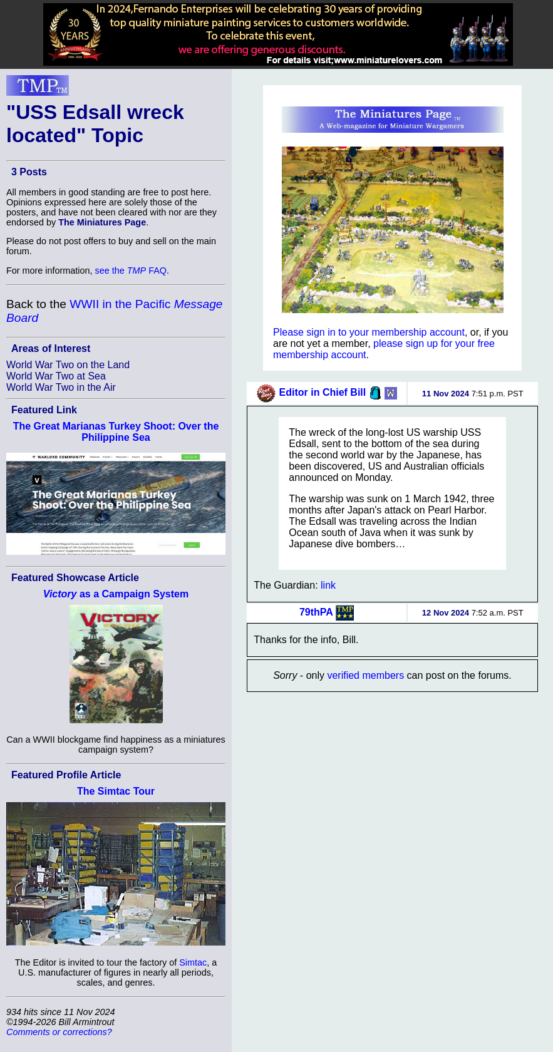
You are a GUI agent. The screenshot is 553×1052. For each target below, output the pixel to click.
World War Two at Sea (56, 376)
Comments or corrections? (59, 1032)
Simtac (193, 962)
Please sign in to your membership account (369, 332)
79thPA (316, 611)
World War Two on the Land (68, 364)
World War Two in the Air (61, 387)
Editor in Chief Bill (322, 392)
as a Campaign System (116, 594)
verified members (365, 675)
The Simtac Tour (116, 791)
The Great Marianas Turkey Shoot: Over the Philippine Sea (116, 432)
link (328, 585)
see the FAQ (131, 271)
